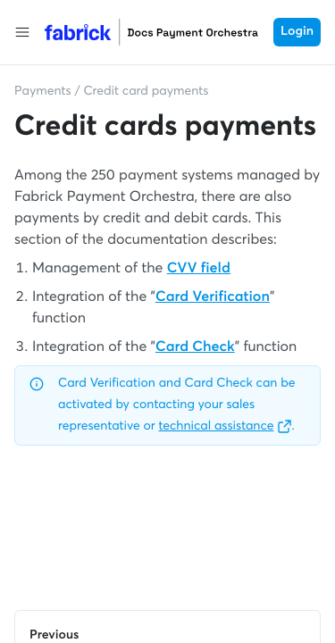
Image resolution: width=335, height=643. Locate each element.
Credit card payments (145, 92)
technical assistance (225, 427)
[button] (22, 32)
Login (297, 32)
